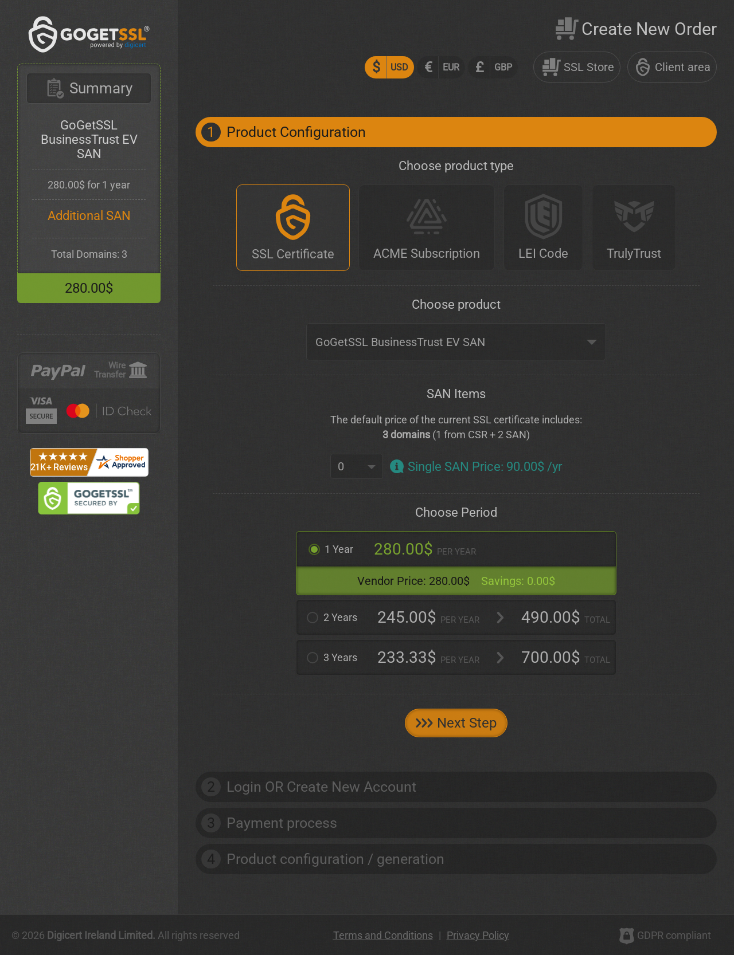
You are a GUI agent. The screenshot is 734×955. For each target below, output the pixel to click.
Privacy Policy (478, 935)
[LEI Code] (543, 227)
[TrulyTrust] (634, 227)
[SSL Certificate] (293, 227)
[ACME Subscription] (426, 227)
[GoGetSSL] (89, 49)
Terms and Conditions (383, 935)
